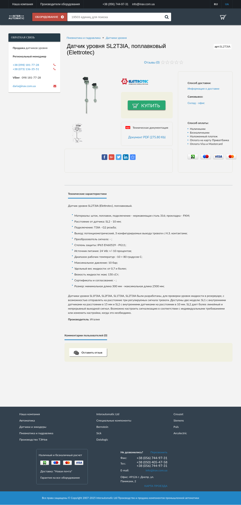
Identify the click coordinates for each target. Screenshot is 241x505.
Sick (98, 433)
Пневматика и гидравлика (83, 38)
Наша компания (22, 4)
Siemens (178, 420)
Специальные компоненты (113, 420)
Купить (150, 105)
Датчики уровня (116, 38)
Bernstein (102, 427)
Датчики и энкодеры (32, 427)
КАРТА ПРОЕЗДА (155, 486)
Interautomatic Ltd (107, 414)
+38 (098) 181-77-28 (26, 65)
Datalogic (102, 439)
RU (216, 4)
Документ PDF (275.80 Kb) (147, 137)
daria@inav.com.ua (24, 86)
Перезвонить (158, 452)
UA (227, 4)
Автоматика (27, 420)
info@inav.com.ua (156, 470)
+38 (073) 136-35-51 (26, 69)
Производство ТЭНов (33, 439)
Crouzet (178, 414)
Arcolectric (180, 433)
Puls (176, 427)
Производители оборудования (60, 4)
